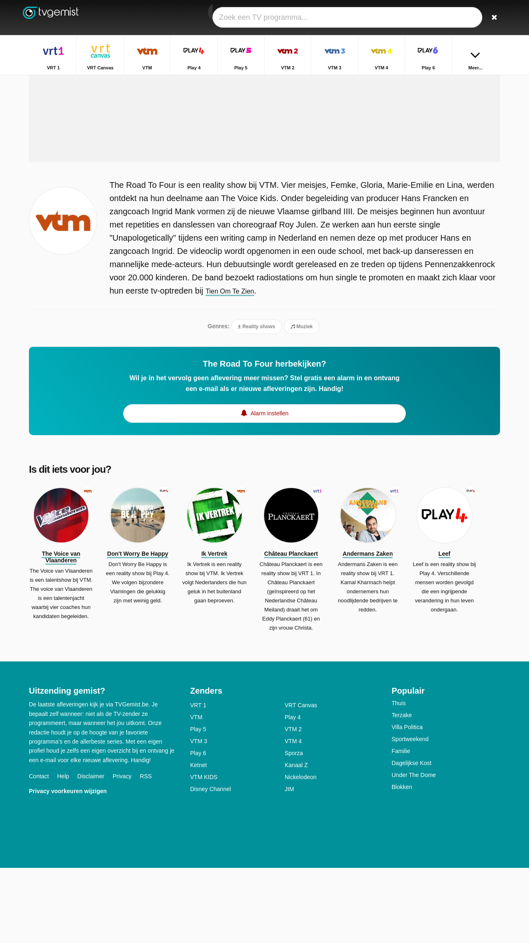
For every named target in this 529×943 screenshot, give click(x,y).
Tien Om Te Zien (235, 365)
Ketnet (198, 840)
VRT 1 (198, 780)
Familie (401, 826)
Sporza (294, 828)
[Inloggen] (463, 17)
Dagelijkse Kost (412, 838)
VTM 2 (293, 804)
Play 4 (293, 792)
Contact (39, 851)
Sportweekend (410, 814)
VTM (196, 792)
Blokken (402, 862)
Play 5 (198, 804)
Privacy (121, 851)
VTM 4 (293, 816)
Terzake (402, 790)
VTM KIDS (203, 852)
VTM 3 (198, 816)
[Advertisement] (264, 170)
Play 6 (198, 828)
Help (63, 851)
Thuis (399, 778)
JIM (289, 864)
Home (443, 81)
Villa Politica (407, 802)
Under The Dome (414, 850)
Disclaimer (90, 851)
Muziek (302, 401)
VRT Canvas (301, 780)
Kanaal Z (296, 840)
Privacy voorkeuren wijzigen (68, 866)
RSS (146, 851)
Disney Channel (210, 864)
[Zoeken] (491, 17)
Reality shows (256, 401)
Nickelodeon (301, 852)
